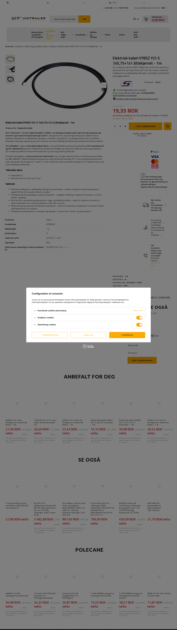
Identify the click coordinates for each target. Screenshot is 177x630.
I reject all (88, 335)
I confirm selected (49, 335)
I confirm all (127, 335)
